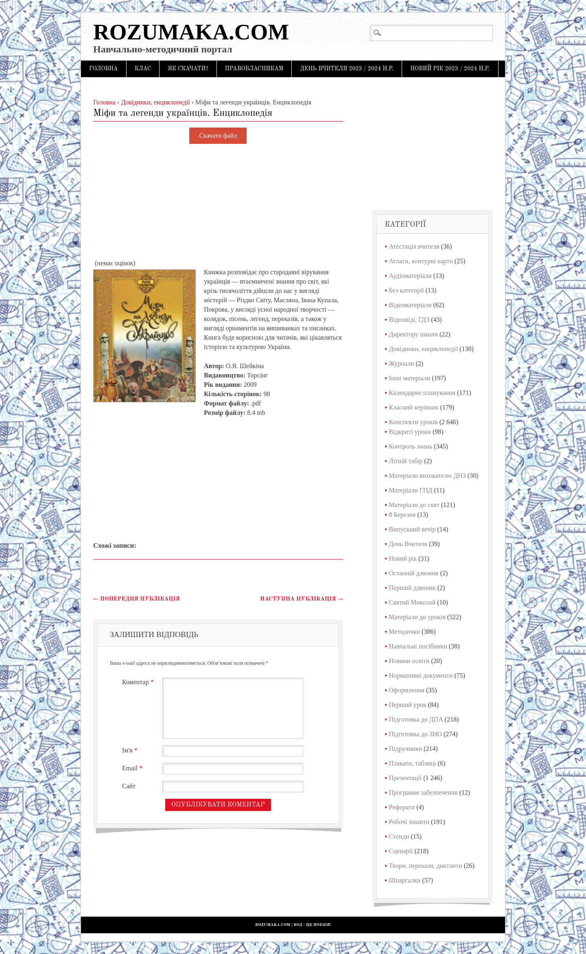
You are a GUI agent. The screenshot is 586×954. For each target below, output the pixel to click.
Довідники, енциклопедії (423, 348)
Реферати (402, 807)
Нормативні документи (421, 675)
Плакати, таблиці (412, 763)
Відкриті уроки (410, 431)
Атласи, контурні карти (421, 261)
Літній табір (406, 460)
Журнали (401, 363)
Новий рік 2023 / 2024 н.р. (450, 69)
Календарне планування (422, 392)
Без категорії (406, 290)
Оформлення (406, 690)
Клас (143, 69)
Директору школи (413, 334)
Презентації (405, 777)
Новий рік (403, 558)
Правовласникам (254, 69)
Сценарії (401, 851)
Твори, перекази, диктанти (425, 865)
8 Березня (402, 514)
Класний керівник (414, 407)
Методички (404, 631)
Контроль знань (411, 446)
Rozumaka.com (191, 32)
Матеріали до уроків (417, 617)
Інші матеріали (410, 378)
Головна (103, 69)
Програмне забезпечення (423, 792)
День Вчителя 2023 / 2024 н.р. (347, 69)
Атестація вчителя (414, 246)
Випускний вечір (412, 529)
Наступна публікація (301, 599)
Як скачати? (188, 69)
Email (133, 768)
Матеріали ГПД (411, 490)
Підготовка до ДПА (416, 719)
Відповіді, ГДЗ (409, 319)
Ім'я (131, 750)
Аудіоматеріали (410, 275)
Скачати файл (218, 135)
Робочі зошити (409, 821)
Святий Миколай (412, 602)
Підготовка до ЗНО (415, 734)
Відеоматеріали (410, 304)
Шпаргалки (405, 880)
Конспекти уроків (413, 421)
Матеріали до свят (414, 504)
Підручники (405, 748)
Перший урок (407, 704)
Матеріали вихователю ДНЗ (427, 475)
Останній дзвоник (414, 573)
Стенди (399, 836)
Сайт (129, 786)
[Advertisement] (218, 202)
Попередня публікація (136, 599)
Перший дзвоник (412, 587)
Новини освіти (409, 660)
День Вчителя (408, 543)
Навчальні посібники (418, 646)
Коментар (139, 682)
